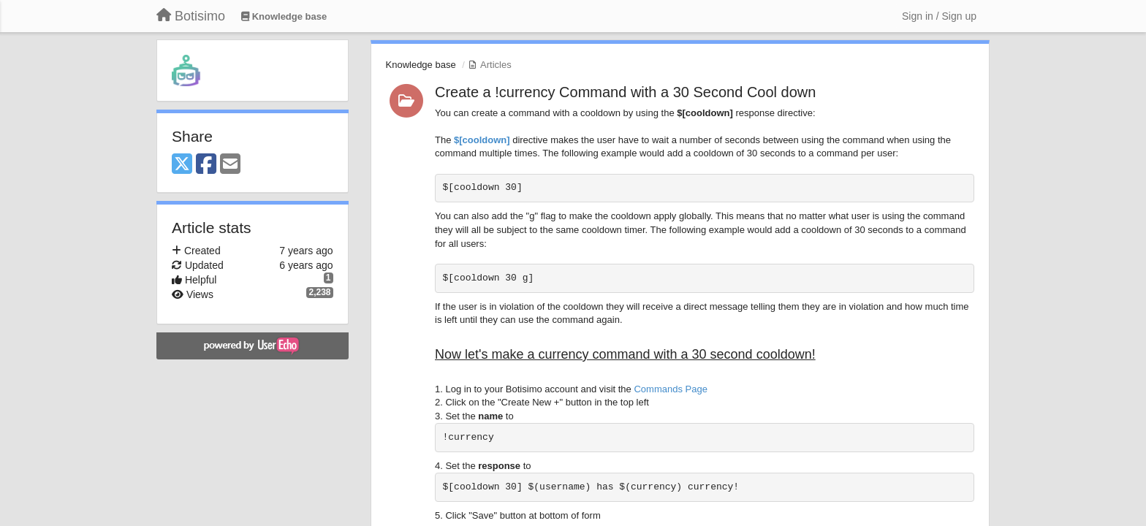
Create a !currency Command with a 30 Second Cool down (625, 92)
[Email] (230, 165)
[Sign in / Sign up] (939, 16)
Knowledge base (421, 64)
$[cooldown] (482, 139)
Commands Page (670, 389)
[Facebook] (206, 165)
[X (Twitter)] (182, 165)
